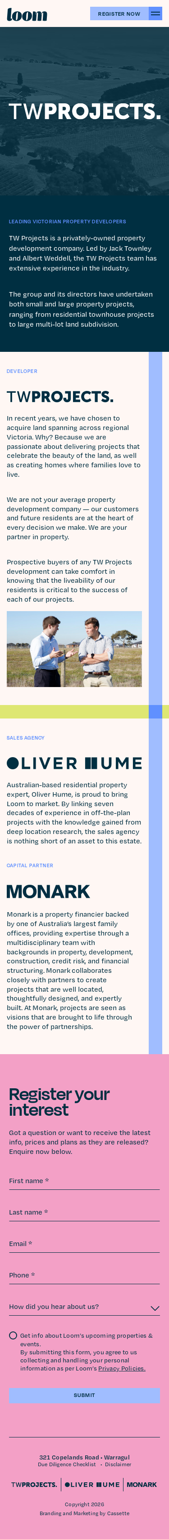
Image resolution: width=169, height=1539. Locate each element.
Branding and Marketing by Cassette (85, 1513)
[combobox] (84, 1307)
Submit (85, 1395)
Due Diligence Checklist (67, 1464)
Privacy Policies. (122, 1368)
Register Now (119, 13)
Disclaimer (118, 1464)
